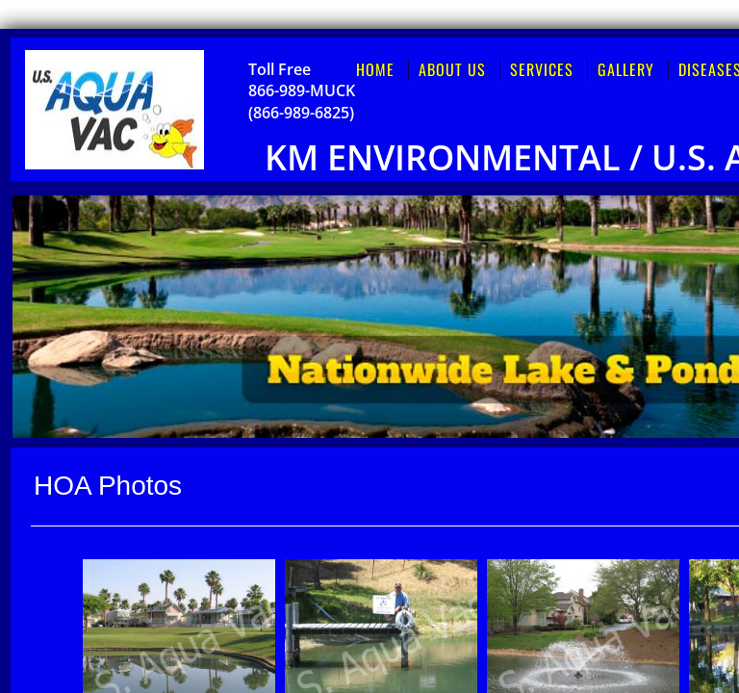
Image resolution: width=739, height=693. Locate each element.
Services (541, 69)
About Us (452, 69)
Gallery (626, 69)
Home (375, 69)
